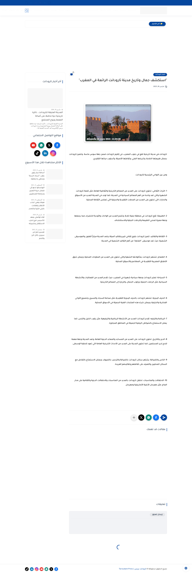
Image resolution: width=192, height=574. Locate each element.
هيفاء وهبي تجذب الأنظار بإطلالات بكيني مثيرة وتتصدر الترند (36, 206)
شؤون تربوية (64, 10)
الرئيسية (132, 10)
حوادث (54, 10)
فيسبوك (38, 10)
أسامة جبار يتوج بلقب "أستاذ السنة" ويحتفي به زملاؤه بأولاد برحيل (36, 176)
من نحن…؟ (136, 3)
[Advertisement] (96, 51)
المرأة (4, 10)
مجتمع (82, 10)
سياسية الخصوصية (150, 3)
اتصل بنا (163, 3)
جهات (115, 10)
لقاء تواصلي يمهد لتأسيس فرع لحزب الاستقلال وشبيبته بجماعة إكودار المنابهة (36, 221)
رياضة (74, 10)
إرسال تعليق (157, 515)
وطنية (46, 10)
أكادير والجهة (105, 10)
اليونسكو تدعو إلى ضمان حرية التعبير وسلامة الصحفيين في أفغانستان (36, 191)
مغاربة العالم (26, 10)
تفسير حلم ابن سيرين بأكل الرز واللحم (38, 235)
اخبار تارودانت (160, 74)
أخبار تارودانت (92, 10)
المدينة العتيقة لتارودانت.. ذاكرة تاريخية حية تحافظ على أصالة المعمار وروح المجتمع (47, 116)
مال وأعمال (14, 10)
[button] (156, 417)
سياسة (123, 10)
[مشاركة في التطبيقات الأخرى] (134, 417)
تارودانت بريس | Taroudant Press (132, 569)
